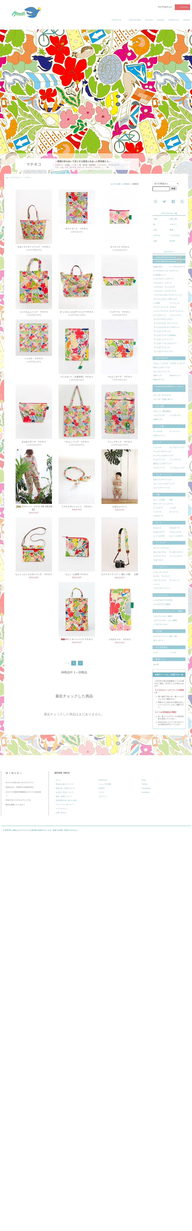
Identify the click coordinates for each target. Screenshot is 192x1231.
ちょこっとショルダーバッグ (164, 484)
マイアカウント (165, 7)
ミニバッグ (157, 447)
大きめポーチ (174, 528)
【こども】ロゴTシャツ (162, 331)
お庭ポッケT (158, 419)
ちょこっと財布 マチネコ (76, 574)
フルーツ (173, 224)
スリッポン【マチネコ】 (162, 395)
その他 (158, 631)
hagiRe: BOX (157, 267)
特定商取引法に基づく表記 (66, 800)
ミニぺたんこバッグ (177, 468)
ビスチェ (173, 307)
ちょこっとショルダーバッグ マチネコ (33, 574)
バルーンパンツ (175, 315)
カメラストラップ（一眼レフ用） (165, 636)
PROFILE (103, 780)
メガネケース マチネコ (76, 639)
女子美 (172, 241)
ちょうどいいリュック (161, 371)
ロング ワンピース (176, 311)
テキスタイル (16, 177)
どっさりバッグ (159, 459)
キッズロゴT (158, 431)
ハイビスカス (175, 235)
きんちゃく (157, 528)
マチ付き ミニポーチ (177, 363)
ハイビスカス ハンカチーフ (163, 279)
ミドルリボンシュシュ (161, 588)
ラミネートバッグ (163, 474)
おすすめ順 (116, 184)
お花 (155, 230)
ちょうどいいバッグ (177, 447)
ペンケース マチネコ (120, 312)
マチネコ (27, 177)
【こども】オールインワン (163, 351)
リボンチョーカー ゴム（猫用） (165, 620)
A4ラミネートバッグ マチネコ (34, 639)
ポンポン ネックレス (161, 576)
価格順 (127, 184)
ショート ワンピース (160, 311)
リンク (101, 792)
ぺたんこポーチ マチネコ (119, 376)
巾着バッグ (157, 375)
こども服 (159, 426)
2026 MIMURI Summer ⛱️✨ (168, 257)
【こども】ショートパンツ (163, 339)
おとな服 (159, 406)
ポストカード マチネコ (76, 228)
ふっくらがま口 (159, 536)
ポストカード (158, 640)
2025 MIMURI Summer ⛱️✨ (168, 261)
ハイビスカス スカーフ (162, 283)
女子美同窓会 (161, 647)
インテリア (160, 543)
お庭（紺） (174, 219)
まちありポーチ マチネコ (33, 442)
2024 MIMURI (161, 358)
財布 (171, 500)
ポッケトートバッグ (160, 307)
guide (149, 20)
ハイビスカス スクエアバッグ (165, 291)
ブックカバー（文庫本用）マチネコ (76, 377)
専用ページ (160, 659)
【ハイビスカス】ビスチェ (163, 319)
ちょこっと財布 (159, 500)
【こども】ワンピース (161, 347)
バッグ (158, 442)
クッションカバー (176, 556)
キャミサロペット (159, 315)
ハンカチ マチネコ (34, 358)
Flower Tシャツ (175, 375)
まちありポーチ (159, 532)
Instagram (146, 788)
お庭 (155, 219)
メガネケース (158, 516)
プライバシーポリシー (64, 804)
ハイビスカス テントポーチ (164, 287)
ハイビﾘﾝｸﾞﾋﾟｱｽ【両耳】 (162, 604)
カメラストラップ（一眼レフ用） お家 (119, 574)
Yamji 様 (156, 664)
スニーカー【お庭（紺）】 (163, 399)
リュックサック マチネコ (119, 442)
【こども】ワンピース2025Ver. (164, 335)
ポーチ (158, 522)
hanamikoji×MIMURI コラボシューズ (170, 388)
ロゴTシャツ (174, 271)
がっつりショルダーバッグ (163, 455)
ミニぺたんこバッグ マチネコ (33, 312)
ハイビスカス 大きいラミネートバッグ (167, 295)
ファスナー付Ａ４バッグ (162, 451)
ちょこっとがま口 (176, 536)
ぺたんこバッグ (159, 468)
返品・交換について (64, 796)
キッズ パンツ (175, 431)
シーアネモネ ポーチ (177, 267)
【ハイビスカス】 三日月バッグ (165, 299)
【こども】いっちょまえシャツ (165, 343)
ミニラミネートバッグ (161, 488)
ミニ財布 (156, 303)
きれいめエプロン (159, 552)
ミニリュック (174, 303)
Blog (144, 780)
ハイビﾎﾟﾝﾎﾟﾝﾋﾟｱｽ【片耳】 (163, 600)
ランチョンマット (159, 556)
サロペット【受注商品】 (162, 411)
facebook (146, 792)
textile (118, 20)
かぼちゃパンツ (120, 506)
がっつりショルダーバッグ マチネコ (76, 312)
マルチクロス (158, 560)
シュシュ (156, 584)
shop (186, 20)
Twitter (145, 784)
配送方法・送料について (65, 788)
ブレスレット (174, 580)
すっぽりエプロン (176, 552)
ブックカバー (158, 508)
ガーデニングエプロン (161, 548)
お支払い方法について (64, 792)
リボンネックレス (159, 580)
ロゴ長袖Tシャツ (159, 275)
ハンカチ (173, 508)
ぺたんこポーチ (175, 532)
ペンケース (157, 512)
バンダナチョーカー (160, 624)
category (135, 20)
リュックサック (175, 459)
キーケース (174, 512)
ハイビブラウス (159, 415)
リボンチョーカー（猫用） (163, 616)
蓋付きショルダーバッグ (162, 463)
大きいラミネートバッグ (162, 480)
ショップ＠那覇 (105, 784)
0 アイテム (182, 7)
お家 (155, 241)
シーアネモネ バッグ (160, 271)
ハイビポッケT (175, 415)
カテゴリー (103, 796)
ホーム (58, 780)
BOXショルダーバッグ (161, 367)
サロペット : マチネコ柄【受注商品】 (33, 508)
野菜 (171, 230)
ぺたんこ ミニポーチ (160, 363)
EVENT (102, 788)
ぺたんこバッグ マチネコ (76, 442)
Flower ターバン (159, 380)
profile (174, 20)
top (7, 177)
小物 (157, 494)
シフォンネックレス (160, 572)
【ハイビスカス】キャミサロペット (166, 327)
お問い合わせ (61, 812)
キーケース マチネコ (119, 247)
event (161, 20)
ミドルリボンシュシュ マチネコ (76, 506)
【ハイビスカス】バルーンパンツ (165, 323)
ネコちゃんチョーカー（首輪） (169, 611)
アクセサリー (161, 567)
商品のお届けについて (64, 784)
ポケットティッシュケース (163, 504)
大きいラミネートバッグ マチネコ (33, 247)
